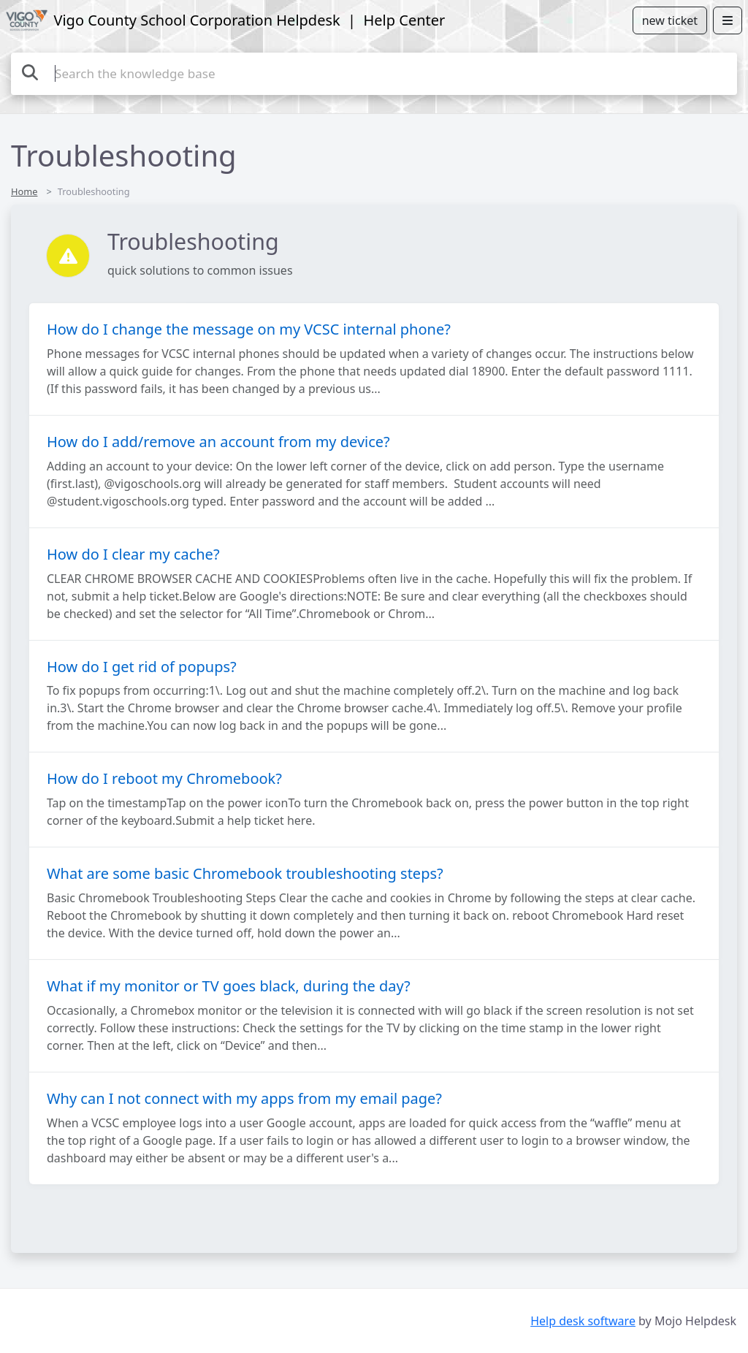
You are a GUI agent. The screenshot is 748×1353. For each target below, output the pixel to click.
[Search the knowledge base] (374, 74)
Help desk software (583, 1321)
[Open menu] (727, 20)
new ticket (670, 20)
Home (24, 191)
